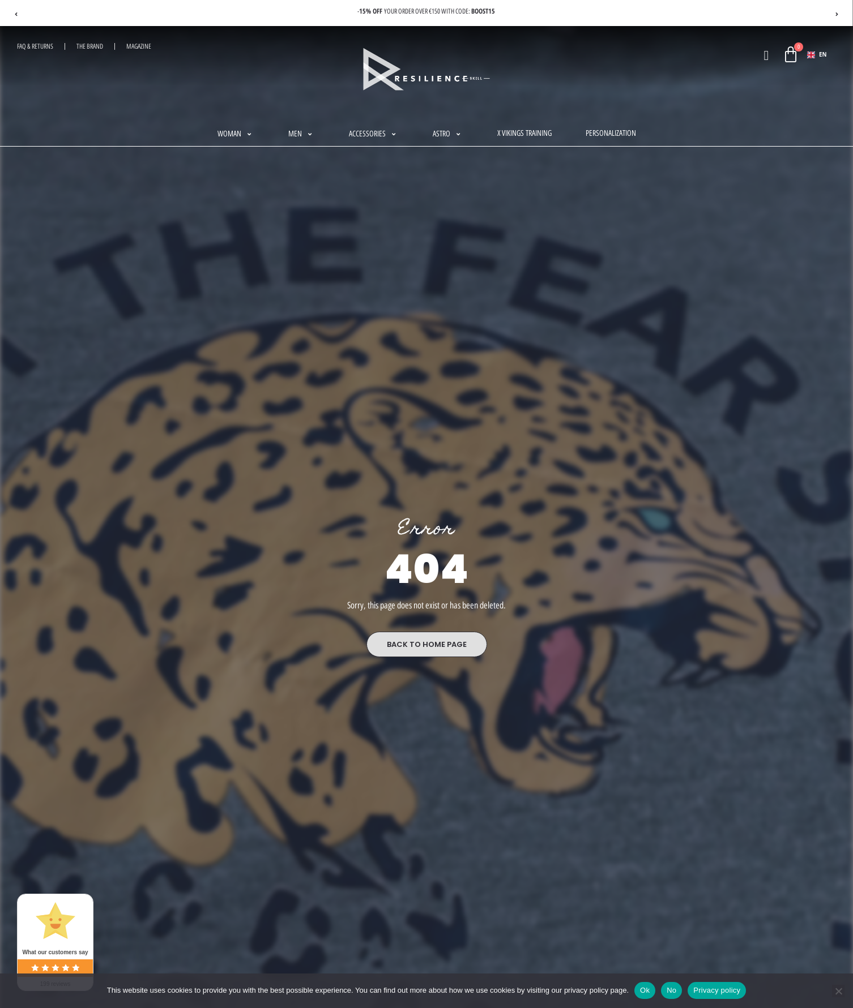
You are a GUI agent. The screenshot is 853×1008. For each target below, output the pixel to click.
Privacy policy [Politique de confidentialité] (716, 990)
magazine (138, 46)
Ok (645, 990)
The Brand (89, 46)
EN (816, 55)
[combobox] (817, 55)
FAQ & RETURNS (35, 46)
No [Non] (671, 990)
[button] (236, 134)
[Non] (838, 991)
